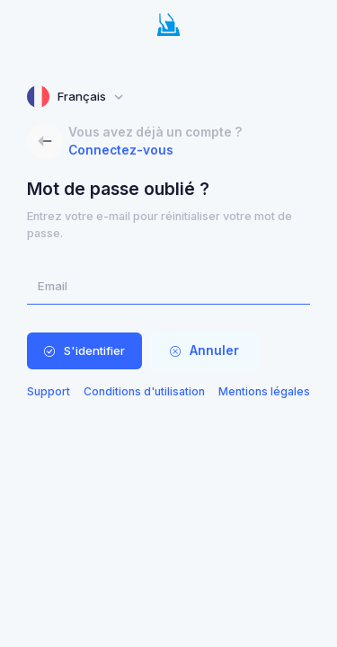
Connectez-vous (120, 150)
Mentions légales (264, 391)
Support (48, 391)
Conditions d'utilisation (144, 391)
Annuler (204, 350)
